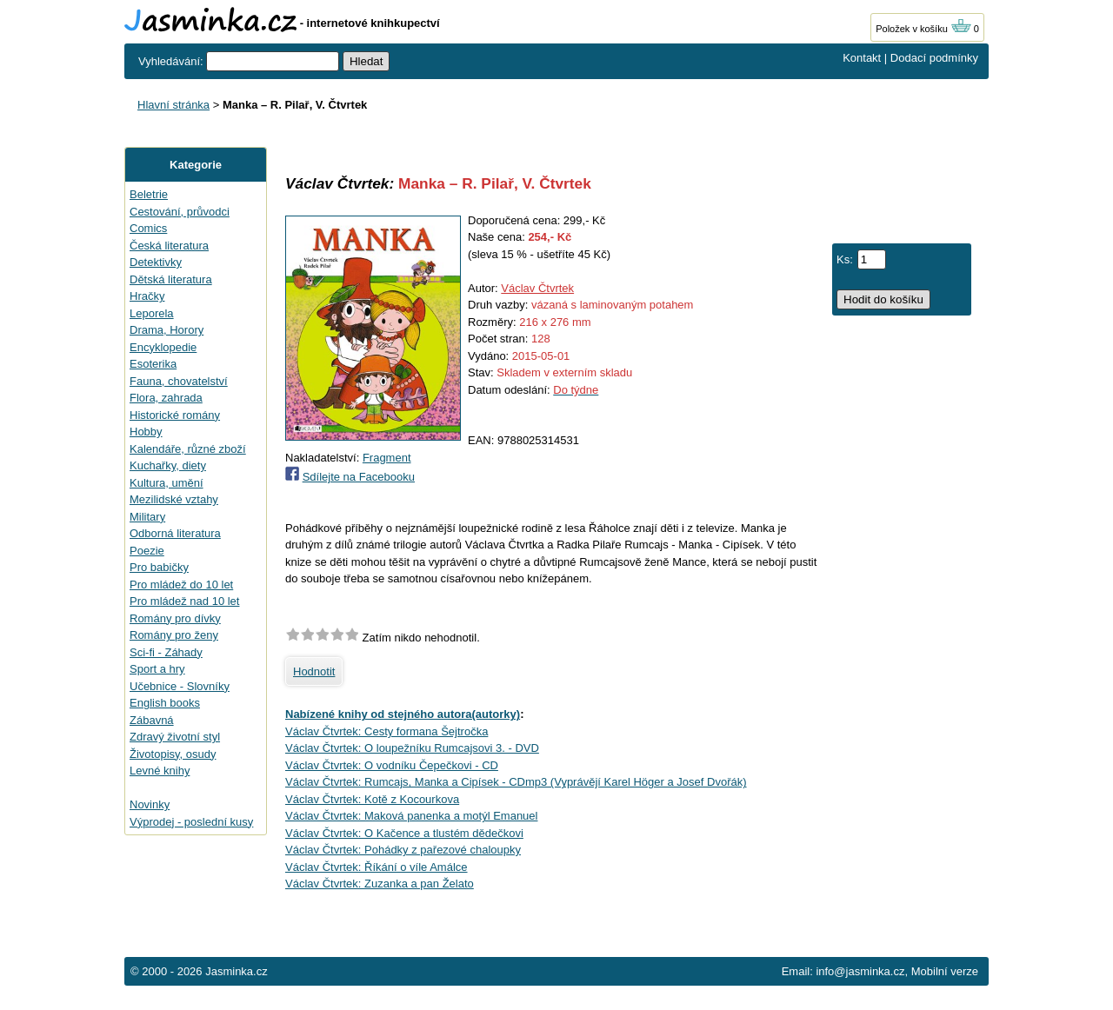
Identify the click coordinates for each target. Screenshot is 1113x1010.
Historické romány (175, 415)
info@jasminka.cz (860, 971)
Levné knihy (160, 770)
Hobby (146, 431)
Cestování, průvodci (180, 211)
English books (165, 702)
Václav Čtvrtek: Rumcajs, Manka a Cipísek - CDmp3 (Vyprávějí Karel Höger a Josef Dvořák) (516, 781)
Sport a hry (157, 668)
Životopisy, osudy (173, 754)
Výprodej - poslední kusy (191, 821)
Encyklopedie (163, 347)
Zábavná (152, 720)
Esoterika (153, 363)
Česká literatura (169, 245)
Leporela (152, 313)
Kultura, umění (166, 482)
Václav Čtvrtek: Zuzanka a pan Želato (379, 883)
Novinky (150, 804)
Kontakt (862, 57)
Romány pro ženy (174, 634)
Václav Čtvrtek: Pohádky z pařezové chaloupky (403, 849)
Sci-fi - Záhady (166, 652)
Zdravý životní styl (175, 736)
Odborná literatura (175, 533)
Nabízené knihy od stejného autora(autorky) (402, 714)
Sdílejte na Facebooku (359, 476)
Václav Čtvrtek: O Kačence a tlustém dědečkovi (404, 833)
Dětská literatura (171, 279)
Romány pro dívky (175, 618)
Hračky (147, 295)
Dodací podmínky (934, 57)
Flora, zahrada (166, 397)
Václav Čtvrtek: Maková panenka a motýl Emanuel (411, 815)
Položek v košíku (923, 28)
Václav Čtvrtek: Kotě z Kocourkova (372, 799)
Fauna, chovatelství (179, 381)
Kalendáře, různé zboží (188, 448)
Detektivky (156, 262)
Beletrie (149, 194)
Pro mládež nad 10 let (184, 601)
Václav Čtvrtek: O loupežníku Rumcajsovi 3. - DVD (412, 747)
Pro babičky (159, 567)
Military (147, 516)
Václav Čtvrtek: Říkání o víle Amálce (376, 867)
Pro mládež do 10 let (181, 584)
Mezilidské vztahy (174, 499)
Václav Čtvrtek (537, 288)
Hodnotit (314, 671)
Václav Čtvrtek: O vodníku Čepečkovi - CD (391, 765)
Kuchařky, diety (168, 465)
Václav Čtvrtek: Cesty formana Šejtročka (386, 731)
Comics (148, 228)
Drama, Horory (166, 329)
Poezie (147, 550)
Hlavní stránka (173, 104)
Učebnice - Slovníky (180, 686)
